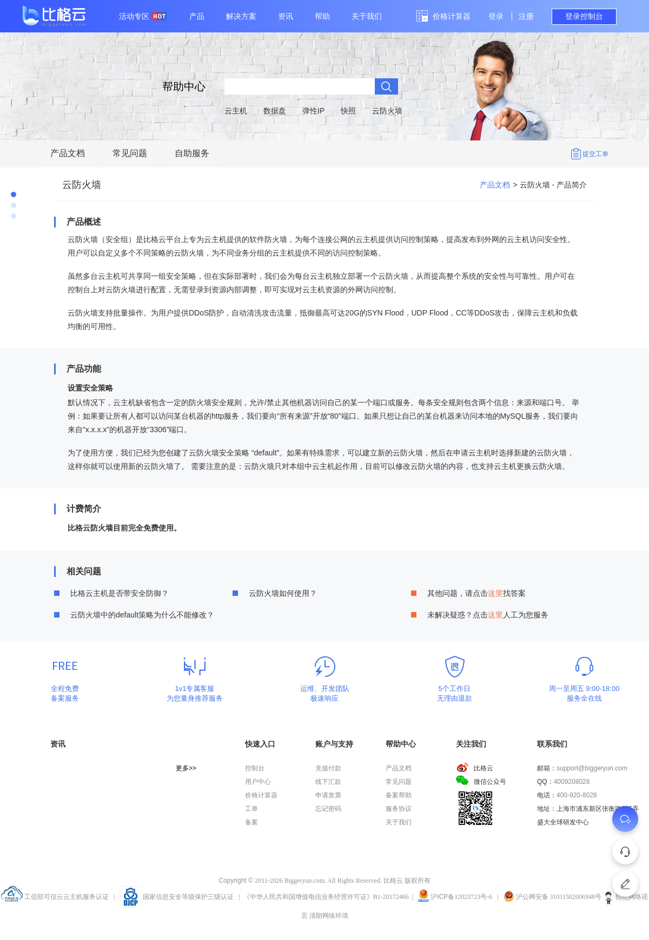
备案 (251, 822)
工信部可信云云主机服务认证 (55, 897)
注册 (526, 16)
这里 (495, 593)
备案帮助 (399, 795)
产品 (196, 16)
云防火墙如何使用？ (283, 593)
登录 (496, 16)
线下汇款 (328, 781)
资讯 (285, 16)
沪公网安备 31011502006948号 (553, 897)
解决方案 (241, 16)
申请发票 (328, 795)
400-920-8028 (577, 795)
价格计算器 (452, 16)
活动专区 (143, 16)
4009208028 (572, 781)
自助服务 (192, 153)
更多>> (186, 768)
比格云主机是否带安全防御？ (119, 593)
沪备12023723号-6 (461, 897)
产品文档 (67, 153)
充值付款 (328, 768)
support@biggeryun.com (592, 768)
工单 (251, 809)
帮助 (322, 16)
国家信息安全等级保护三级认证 (177, 897)
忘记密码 (328, 809)
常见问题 (129, 153)
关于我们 (367, 16)
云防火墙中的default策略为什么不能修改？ (142, 614)
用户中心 (258, 781)
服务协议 (399, 809)
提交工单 (595, 154)
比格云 (474, 768)
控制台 (254, 768)
